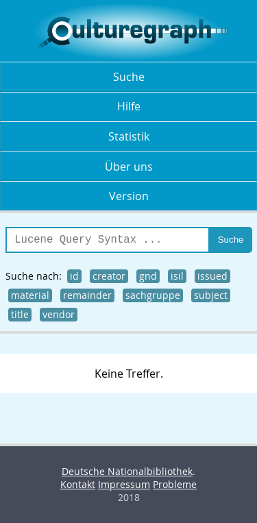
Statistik (128, 136)
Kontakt (77, 484)
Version (129, 196)
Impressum (124, 484)
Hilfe (128, 106)
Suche (129, 76)
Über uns (129, 166)
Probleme (175, 484)
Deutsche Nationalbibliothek (127, 471)
